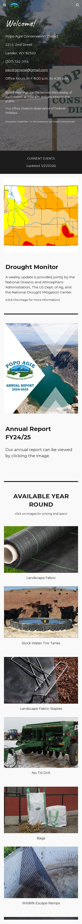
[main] (41, 69)
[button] (4, 5)
